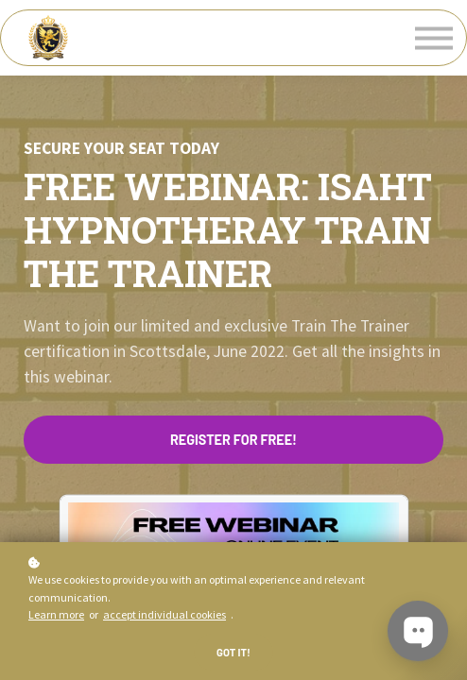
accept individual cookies (164, 614)
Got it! (233, 652)
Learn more (56, 614)
